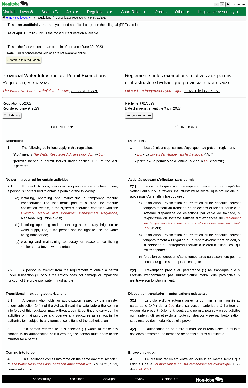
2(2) (11, 270)
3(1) (11, 300)
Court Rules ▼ (133, 12)
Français (239, 4)
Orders (161, 12)
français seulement (139, 115)
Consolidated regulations (71, 17)
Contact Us (170, 379)
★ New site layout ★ (18, 17)
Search (49, 12)
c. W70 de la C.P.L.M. (202, 91)
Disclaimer (76, 379)
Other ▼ (182, 12)
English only (12, 115)
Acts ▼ (72, 12)
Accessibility (42, 379)
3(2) (11, 329)
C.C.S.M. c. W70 (84, 91)
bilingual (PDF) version (123, 25)
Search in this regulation (23, 60)
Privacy (138, 379)
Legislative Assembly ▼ (218, 12)
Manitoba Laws (18, 12)
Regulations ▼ (99, 12)
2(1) (11, 186)
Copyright (109, 379)
